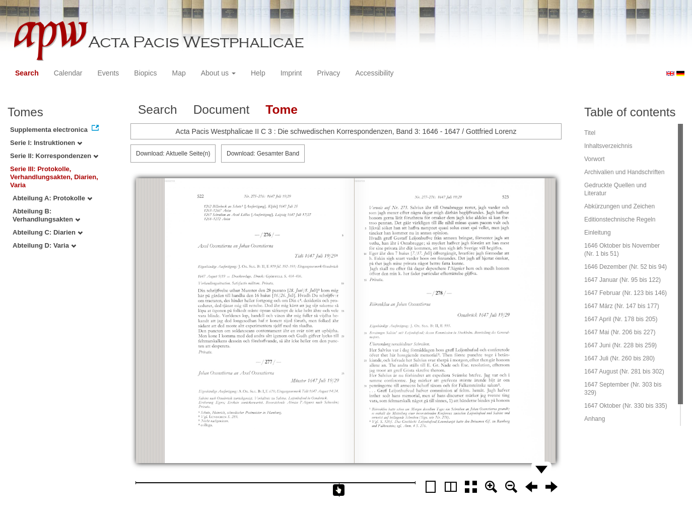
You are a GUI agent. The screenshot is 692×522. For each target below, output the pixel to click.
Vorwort (594, 159)
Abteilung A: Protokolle (52, 198)
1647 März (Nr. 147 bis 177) (621, 306)
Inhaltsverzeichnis (608, 146)
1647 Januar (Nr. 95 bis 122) (622, 279)
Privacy (328, 73)
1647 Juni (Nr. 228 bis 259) (620, 345)
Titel (589, 132)
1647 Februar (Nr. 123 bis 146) (625, 292)
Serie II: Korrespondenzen (54, 156)
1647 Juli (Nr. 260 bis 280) (619, 358)
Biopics (145, 73)
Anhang (594, 418)
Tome (281, 109)
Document (221, 109)
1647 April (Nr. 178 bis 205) (620, 319)
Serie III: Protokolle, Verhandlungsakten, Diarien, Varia (54, 177)
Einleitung (597, 232)
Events (108, 73)
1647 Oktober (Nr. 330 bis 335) (625, 405)
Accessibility (374, 73)
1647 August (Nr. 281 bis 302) (624, 371)
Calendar (68, 73)
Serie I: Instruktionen (46, 142)
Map (178, 73)
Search (27, 73)
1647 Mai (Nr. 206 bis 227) (619, 332)
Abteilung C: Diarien (48, 232)
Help (258, 73)
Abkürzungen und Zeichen (619, 206)
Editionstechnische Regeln (619, 219)
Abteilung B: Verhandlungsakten (46, 215)
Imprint (291, 73)
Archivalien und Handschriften (624, 172)
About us (218, 73)
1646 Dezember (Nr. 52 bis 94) (625, 266)
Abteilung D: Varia (44, 245)
